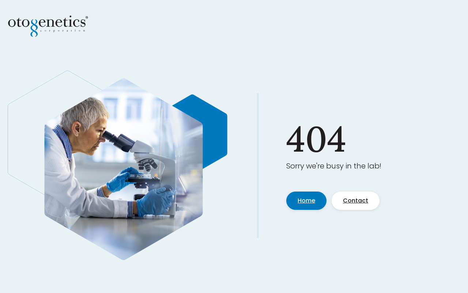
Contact (355, 200)
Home (306, 200)
